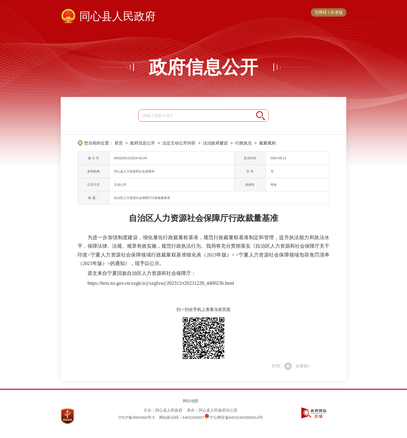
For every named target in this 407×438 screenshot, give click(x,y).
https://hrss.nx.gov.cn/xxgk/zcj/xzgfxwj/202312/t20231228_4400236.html (160, 283)
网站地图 (190, 401)
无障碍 (320, 12)
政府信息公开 (203, 67)
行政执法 (243, 143)
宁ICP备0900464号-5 (136, 417)
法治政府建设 (215, 143)
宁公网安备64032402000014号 (233, 417)
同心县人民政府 (117, 16)
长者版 (336, 12)
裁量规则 (267, 143)
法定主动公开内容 (178, 143)
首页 (118, 143)
